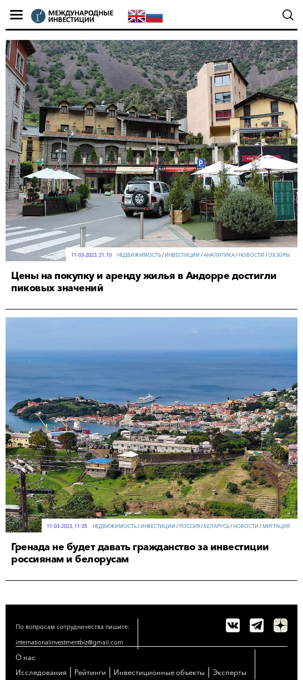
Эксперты (229, 672)
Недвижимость (139, 255)
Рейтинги (90, 672)
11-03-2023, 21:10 (91, 255)
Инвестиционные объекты (159, 672)
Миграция (276, 526)
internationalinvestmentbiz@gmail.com (69, 642)
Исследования (41, 672)
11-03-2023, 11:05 (67, 526)
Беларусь (216, 526)
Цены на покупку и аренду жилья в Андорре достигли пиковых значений (144, 282)
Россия (189, 526)
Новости (251, 255)
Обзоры (279, 255)
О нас (26, 657)
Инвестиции (182, 255)
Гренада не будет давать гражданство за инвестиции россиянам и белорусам (140, 553)
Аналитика (219, 255)
